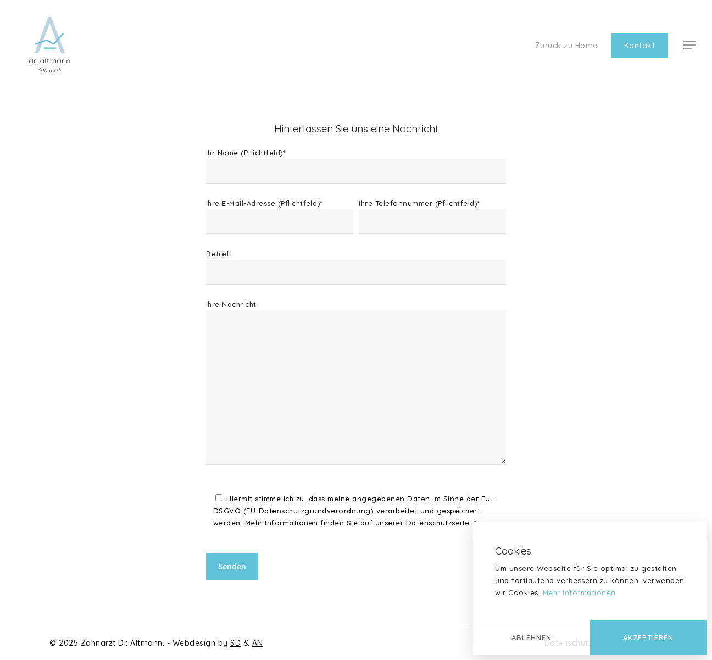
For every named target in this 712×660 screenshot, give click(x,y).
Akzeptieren (648, 637)
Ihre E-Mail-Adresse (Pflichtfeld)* (279, 216)
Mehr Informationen (579, 592)
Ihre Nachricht (356, 384)
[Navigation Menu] (690, 45)
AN (257, 643)
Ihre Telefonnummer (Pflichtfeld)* (432, 216)
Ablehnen (531, 637)
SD (235, 643)
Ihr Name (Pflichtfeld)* (356, 166)
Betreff (356, 267)
